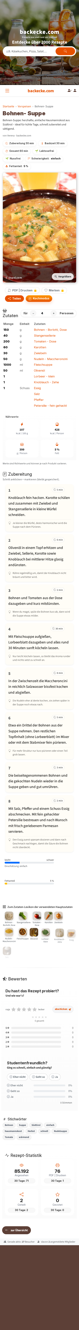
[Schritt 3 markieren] (39, 602)
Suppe (22, 1125)
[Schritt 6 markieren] (39, 735)
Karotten (40, 347)
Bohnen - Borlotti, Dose (50, 329)
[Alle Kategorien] (8, 91)
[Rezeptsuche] (39, 51)
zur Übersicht (16, 1230)
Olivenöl (39, 370)
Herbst (31, 1131)
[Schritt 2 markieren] (39, 558)
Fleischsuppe (43, 364)
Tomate (9, 1137)
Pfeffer (39, 400)
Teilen (14, 298)
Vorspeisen (24, 106)
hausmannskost (13, 1131)
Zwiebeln (40, 353)
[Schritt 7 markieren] (39, 777)
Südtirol (36, 1125)
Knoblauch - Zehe (46, 382)
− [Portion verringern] (33, 313)
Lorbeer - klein (44, 376)
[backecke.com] (41, 91)
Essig (37, 388)
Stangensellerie (45, 335)
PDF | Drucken (22, 290)
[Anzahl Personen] (43, 313)
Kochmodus (39, 298)
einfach (50, 1125)
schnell (44, 1131)
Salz (37, 394)
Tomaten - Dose (45, 341)
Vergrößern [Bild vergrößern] (63, 276)
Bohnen (9, 1125)
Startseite (8, 106)
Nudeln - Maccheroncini (50, 359)
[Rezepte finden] (65, 51)
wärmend (24, 1137)
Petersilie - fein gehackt (50, 405)
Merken (54, 290)
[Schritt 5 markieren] (39, 688)
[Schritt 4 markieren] (39, 644)
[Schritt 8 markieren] (39, 823)
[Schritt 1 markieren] (39, 508)
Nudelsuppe (60, 1131)
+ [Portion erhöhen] (54, 313)
